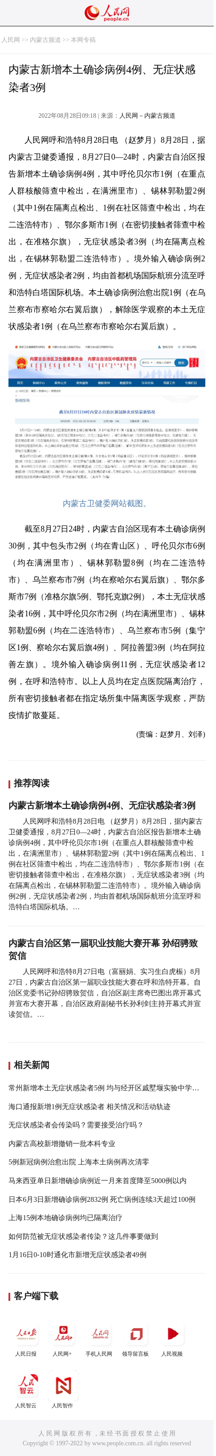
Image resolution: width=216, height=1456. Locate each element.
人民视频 (172, 1337)
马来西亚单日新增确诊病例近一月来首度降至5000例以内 (97, 1180)
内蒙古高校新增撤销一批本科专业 (61, 1143)
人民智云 (26, 1389)
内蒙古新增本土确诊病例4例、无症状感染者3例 (102, 805)
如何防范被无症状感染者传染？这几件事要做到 (83, 1236)
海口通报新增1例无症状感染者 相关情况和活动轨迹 (89, 1106)
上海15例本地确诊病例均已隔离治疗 (65, 1217)
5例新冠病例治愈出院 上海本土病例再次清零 (78, 1162)
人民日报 (26, 1337)
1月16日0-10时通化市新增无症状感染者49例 (77, 1254)
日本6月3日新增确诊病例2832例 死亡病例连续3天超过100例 (102, 1199)
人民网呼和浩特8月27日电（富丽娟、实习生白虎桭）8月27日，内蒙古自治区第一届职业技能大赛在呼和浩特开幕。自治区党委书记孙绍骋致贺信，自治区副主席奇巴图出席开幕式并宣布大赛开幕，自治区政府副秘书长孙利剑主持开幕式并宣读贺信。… (104, 993)
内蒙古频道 (45, 40)
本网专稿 (83, 40)
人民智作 (63, 1389)
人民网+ (63, 1337)
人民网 (10, 40)
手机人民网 (99, 1337)
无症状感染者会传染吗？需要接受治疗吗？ (76, 1125)
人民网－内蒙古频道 (147, 115)
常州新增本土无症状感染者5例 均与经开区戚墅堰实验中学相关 (107, 1088)
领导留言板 (136, 1337)
